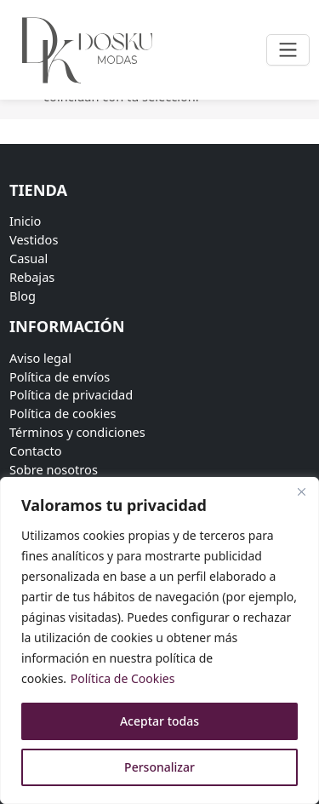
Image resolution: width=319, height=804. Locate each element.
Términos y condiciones (77, 431)
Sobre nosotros (53, 469)
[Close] (301, 491)
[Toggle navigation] (288, 50)
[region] (159, 640)
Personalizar (159, 767)
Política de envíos (59, 376)
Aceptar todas (159, 721)
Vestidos (33, 239)
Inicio (25, 220)
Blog (22, 295)
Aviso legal (40, 357)
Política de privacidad (71, 394)
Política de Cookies (123, 678)
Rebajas (31, 276)
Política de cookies (63, 413)
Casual (28, 258)
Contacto (35, 450)
